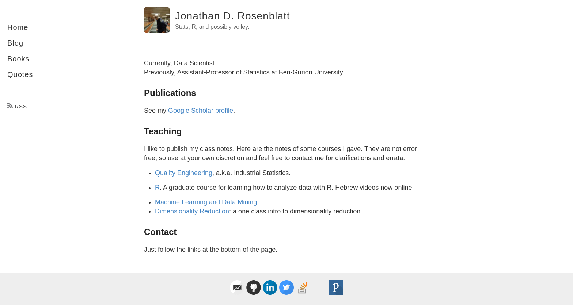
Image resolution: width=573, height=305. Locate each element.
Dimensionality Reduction (192, 211)
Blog (15, 43)
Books (18, 59)
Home (17, 27)
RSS (17, 106)
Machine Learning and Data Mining (206, 202)
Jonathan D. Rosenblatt (232, 16)
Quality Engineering (183, 173)
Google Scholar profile (200, 110)
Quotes (20, 74)
